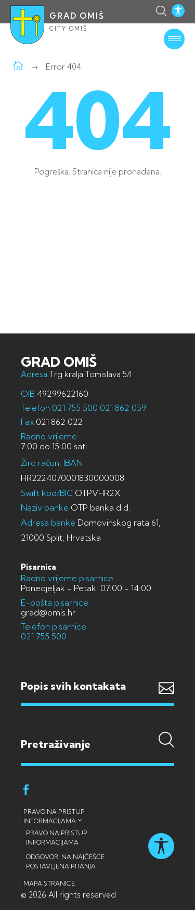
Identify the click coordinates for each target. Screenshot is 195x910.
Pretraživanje (97, 723)
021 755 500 (75, 408)
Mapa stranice (49, 883)
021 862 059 (122, 408)
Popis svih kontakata (73, 685)
